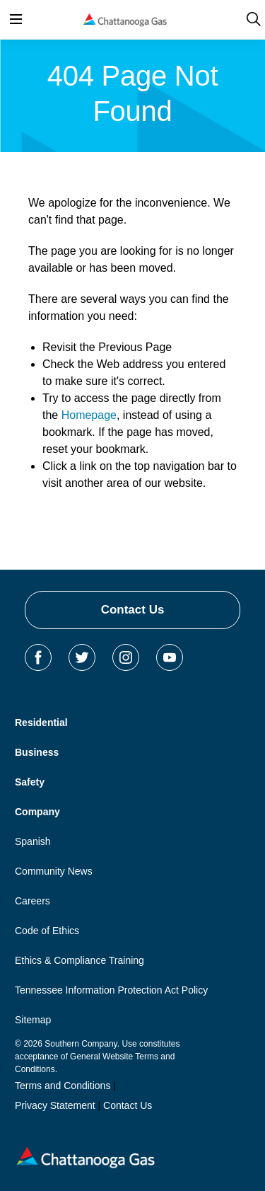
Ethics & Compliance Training (79, 960)
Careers (32, 901)
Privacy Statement (55, 1105)
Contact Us (133, 609)
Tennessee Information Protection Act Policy (111, 990)
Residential (41, 722)
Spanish (33, 841)
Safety (30, 782)
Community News (54, 871)
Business (37, 752)
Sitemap (33, 1019)
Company (37, 811)
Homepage (89, 415)
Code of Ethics (47, 930)
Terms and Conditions (62, 1085)
